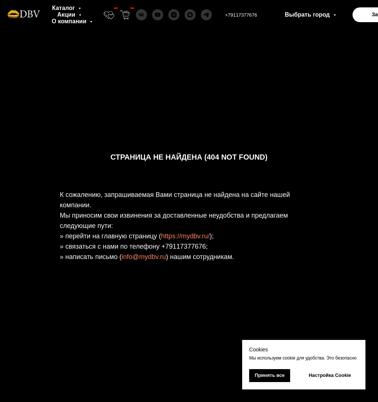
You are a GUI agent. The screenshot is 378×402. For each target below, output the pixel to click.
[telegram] (206, 14)
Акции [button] (67, 14)
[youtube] (157, 14)
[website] (108, 14)
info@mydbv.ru (144, 256)
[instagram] (173, 14)
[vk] (141, 14)
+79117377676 (241, 15)
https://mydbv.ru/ (185, 236)
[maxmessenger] (190, 14)
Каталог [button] (64, 8)
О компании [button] (70, 21)
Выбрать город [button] (308, 14)
